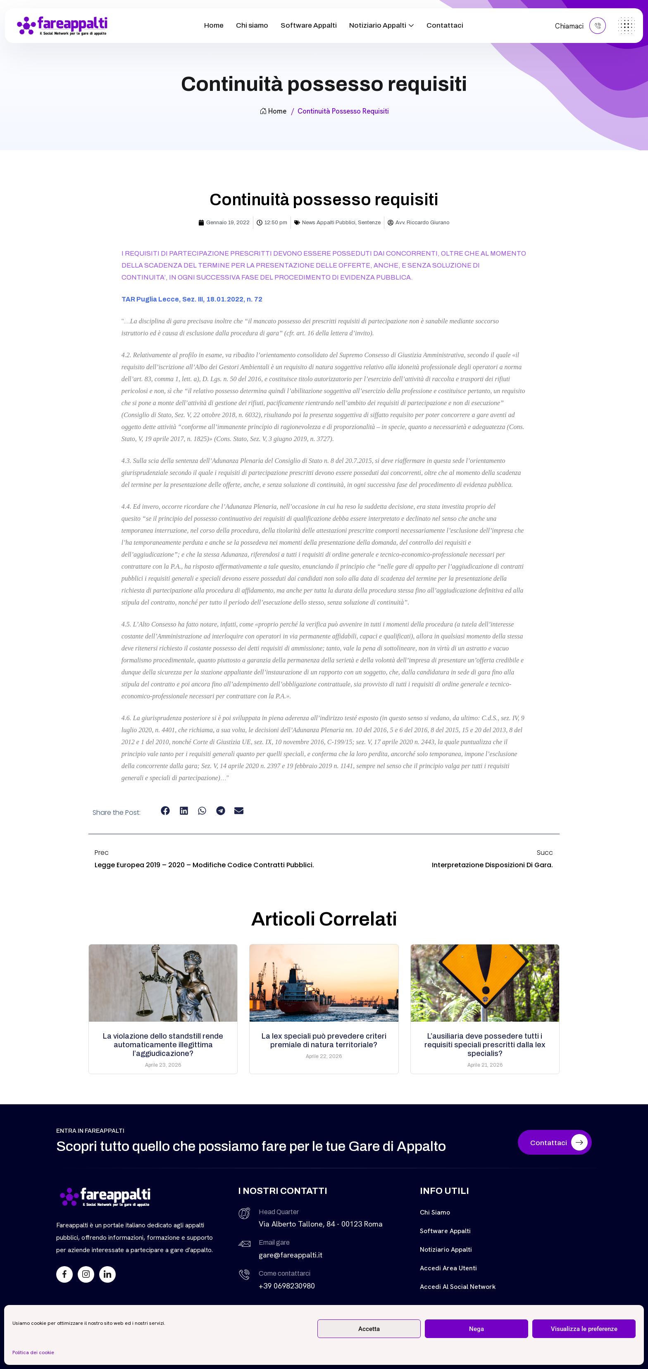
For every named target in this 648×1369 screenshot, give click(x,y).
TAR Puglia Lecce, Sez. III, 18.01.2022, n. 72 (192, 299)
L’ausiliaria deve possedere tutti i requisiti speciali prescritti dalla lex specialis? (485, 1045)
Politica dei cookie (33, 1352)
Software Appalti (309, 25)
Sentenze (369, 222)
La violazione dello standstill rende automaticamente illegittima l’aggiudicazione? (163, 1045)
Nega (476, 1329)
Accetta (369, 1329)
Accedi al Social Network (458, 1286)
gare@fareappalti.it (290, 1255)
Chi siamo (252, 25)
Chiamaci (580, 25)
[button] (165, 811)
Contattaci (444, 25)
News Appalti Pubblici (328, 222)
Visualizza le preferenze (584, 1329)
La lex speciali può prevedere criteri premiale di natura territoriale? (324, 1040)
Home (214, 25)
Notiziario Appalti (377, 25)
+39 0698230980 (287, 1286)
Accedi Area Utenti (448, 1268)
